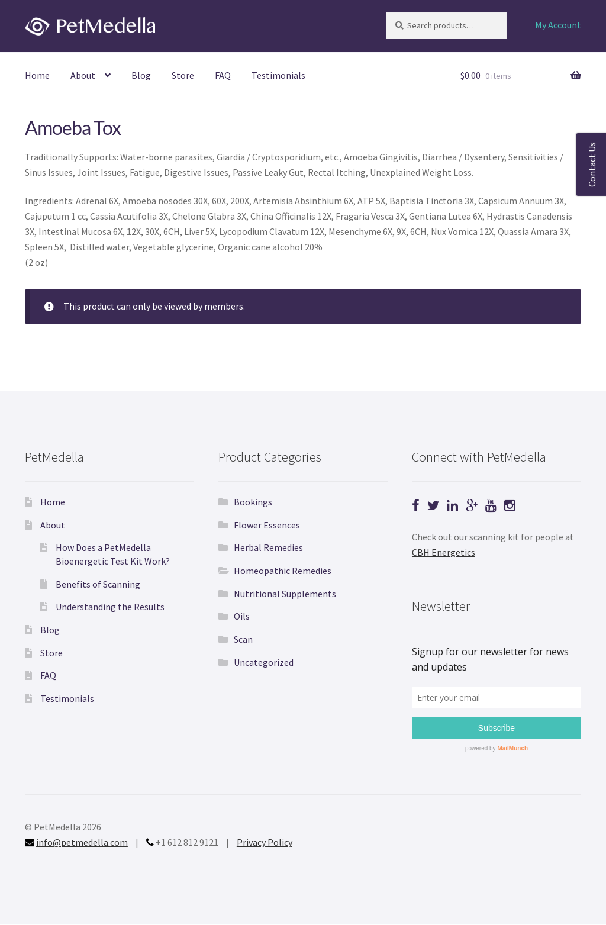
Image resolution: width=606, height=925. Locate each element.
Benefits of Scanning (98, 584)
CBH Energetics (443, 552)
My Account (558, 25)
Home (37, 75)
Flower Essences (267, 525)
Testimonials (278, 75)
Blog (141, 75)
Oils (242, 616)
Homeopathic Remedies (282, 570)
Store (183, 75)
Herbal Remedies (268, 547)
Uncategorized (264, 662)
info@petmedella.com (82, 842)
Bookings (253, 502)
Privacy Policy (264, 842)
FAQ (223, 75)
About (82, 75)
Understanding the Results (110, 607)
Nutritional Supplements (285, 594)
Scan (243, 639)
